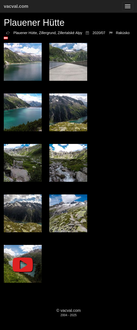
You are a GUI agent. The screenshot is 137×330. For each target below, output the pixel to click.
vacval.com (16, 6)
